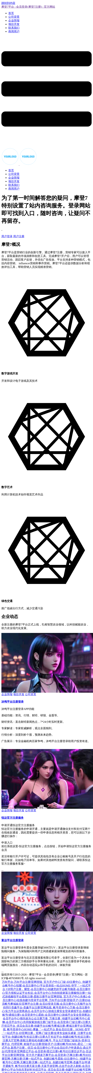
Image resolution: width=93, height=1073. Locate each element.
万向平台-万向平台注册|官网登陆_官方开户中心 (31, 981)
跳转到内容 (8, 3)
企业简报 (13, 20)
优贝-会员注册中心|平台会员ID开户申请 (51, 1047)
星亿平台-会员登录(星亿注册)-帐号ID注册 (48, 1051)
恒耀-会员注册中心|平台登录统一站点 (39, 985)
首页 (11, 13)
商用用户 (13, 31)
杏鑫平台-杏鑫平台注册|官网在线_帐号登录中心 (40, 1007)
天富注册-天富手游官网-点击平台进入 (52, 1065)
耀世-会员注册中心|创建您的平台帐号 (47, 989)
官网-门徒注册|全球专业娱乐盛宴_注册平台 (62, 1033)
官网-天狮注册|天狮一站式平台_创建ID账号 (31, 1058)
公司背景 (13, 16)
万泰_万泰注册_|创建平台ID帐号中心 (64, 1018)
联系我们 (13, 27)
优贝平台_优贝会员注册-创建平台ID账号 (29, 1025)
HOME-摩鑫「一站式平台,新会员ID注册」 (49, 1029)
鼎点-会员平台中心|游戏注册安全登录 (48, 1011)
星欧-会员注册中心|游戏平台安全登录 (61, 1014)
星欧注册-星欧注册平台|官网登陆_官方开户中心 (51, 996)
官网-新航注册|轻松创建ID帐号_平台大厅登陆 (42, 1040)
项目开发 (13, 24)
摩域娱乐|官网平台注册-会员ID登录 (32, 1003)
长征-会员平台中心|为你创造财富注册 (51, 992)
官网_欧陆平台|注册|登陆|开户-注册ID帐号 (42, 1044)
